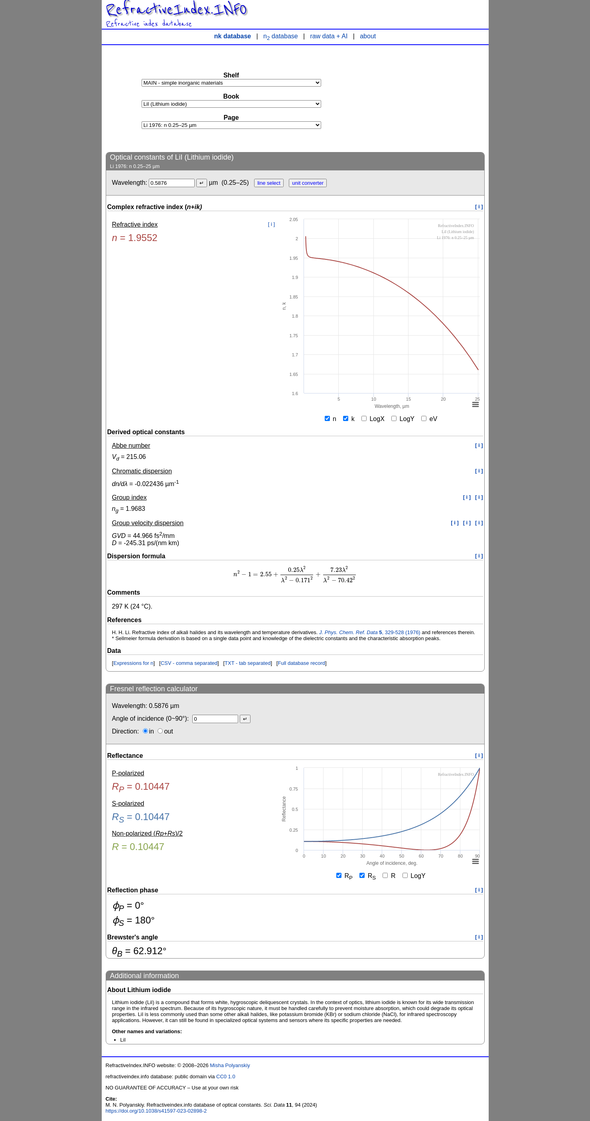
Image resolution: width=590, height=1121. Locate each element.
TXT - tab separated (247, 663)
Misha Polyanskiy (230, 1065)
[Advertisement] (425, 98)
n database (280, 36)
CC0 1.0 (225, 1076)
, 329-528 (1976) (369, 632)
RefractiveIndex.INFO (176, 9)
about (368, 36)
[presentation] (295, 574)
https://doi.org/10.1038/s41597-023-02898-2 (156, 1111)
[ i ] (479, 207)
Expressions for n (133, 663)
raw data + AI (329, 36)
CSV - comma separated (189, 663)
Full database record (301, 663)
